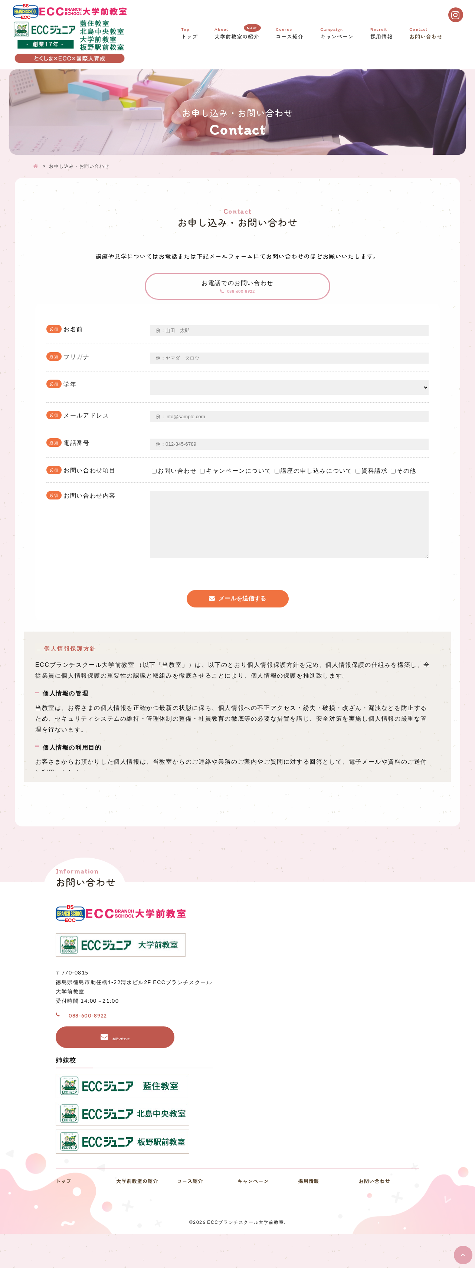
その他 (403, 484)
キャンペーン (338, 36)
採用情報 (382, 36)
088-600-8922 (243, 301)
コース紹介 (290, 36)
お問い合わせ (427, 36)
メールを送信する (242, 624)
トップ (190, 36)
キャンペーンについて (235, 484)
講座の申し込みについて (314, 484)
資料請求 (371, 484)
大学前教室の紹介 (237, 34)
